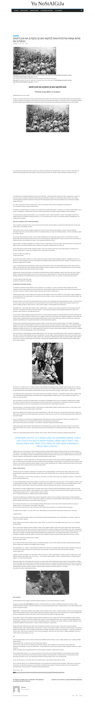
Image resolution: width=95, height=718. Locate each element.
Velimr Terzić (61, 672)
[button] (81, 10)
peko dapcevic (39, 672)
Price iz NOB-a (24, 10)
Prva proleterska (46, 672)
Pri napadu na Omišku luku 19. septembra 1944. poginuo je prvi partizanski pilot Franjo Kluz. (28, 680)
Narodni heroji (34, 10)
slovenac (15, 43)
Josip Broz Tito (27, 672)
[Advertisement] (47, 22)
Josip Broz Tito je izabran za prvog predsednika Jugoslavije (67, 679)
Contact (80, 695)
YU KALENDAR (58, 10)
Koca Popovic (33, 672)
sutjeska (52, 672)
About (77, 695)
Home (14, 34)
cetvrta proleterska (20, 672)
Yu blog (16, 10)
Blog (73, 695)
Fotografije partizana (47, 10)
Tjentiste (56, 672)
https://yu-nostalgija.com (25, 689)
